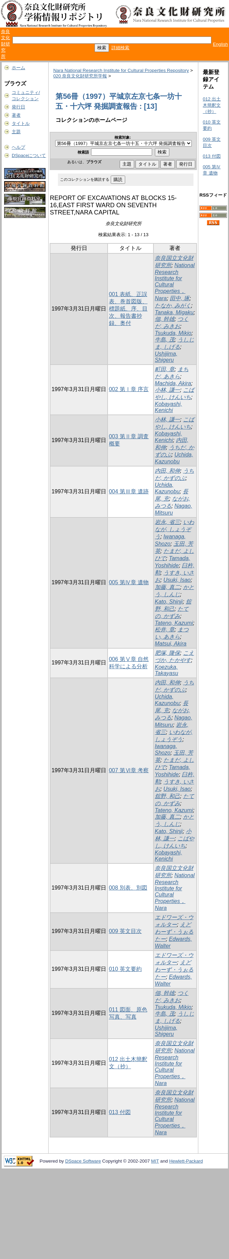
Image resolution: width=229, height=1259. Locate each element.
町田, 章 (165, 369)
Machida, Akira (173, 383)
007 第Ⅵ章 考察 (129, 770)
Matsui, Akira (171, 644)
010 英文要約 (125, 969)
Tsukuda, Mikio (173, 333)
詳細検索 (120, 47)
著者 (16, 115)
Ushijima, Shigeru (166, 357)
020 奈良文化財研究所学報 (80, 75)
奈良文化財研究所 (5, 44)
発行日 (18, 106)
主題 (16, 131)
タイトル (21, 123)
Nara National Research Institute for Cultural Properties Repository (121, 70)
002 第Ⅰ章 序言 (129, 389)
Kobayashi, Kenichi (168, 407)
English (220, 44)
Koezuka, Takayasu (166, 670)
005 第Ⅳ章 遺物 (129, 582)
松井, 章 (165, 629)
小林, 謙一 (167, 390)
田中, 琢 (179, 298)
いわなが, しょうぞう (174, 529)
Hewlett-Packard (186, 1161)
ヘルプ (18, 147)
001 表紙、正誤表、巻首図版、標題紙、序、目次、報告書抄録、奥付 (128, 308)
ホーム (18, 67)
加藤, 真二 (167, 587)
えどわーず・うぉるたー (174, 932)
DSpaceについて (29, 155)
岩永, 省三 (167, 522)
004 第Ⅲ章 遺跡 (129, 491)
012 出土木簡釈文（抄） (212, 105)
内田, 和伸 (167, 471)
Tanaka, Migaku (174, 312)
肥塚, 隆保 (167, 653)
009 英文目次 (125, 931)
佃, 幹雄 (165, 319)
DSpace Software (83, 1161)
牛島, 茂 (165, 340)
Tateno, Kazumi (174, 623)
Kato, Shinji (169, 602)
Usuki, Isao (177, 580)
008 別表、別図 (128, 888)
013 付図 (120, 1112)
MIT (155, 1161)
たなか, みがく (173, 305)
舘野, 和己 (167, 796)
